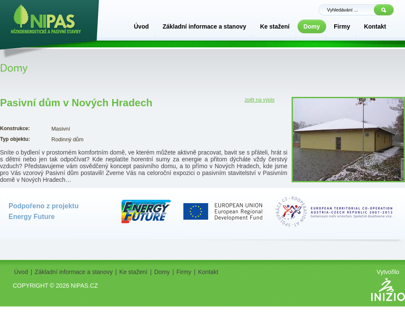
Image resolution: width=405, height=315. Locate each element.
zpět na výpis (260, 100)
